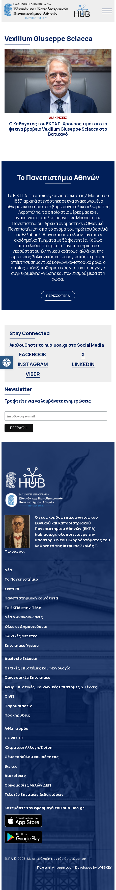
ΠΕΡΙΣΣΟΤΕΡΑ (58, 295)
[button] (6, 362)
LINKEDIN (83, 364)
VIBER (33, 374)
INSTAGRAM (33, 364)
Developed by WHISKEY (93, 867)
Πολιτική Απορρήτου (54, 867)
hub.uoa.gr (73, 807)
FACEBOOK (32, 354)
